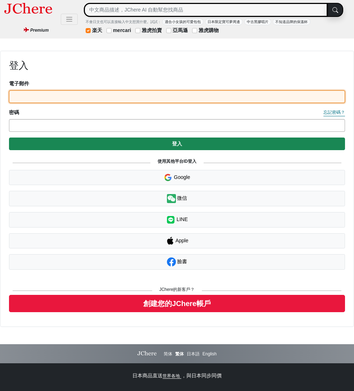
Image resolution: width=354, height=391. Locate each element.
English (210, 353)
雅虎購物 (209, 30)
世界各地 (172, 375)
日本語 (193, 353)
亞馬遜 (180, 30)
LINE (177, 219)
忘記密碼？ (334, 112)
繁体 (179, 353)
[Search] (206, 10)
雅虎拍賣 (152, 30)
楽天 (97, 30)
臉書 (177, 261)
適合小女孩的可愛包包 (183, 22)
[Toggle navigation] (69, 19)
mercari (122, 30)
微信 (177, 198)
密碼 (14, 112)
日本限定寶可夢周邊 (224, 22)
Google (177, 177)
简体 (168, 353)
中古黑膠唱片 (257, 22)
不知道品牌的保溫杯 (291, 22)
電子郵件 (19, 83)
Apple (177, 241)
